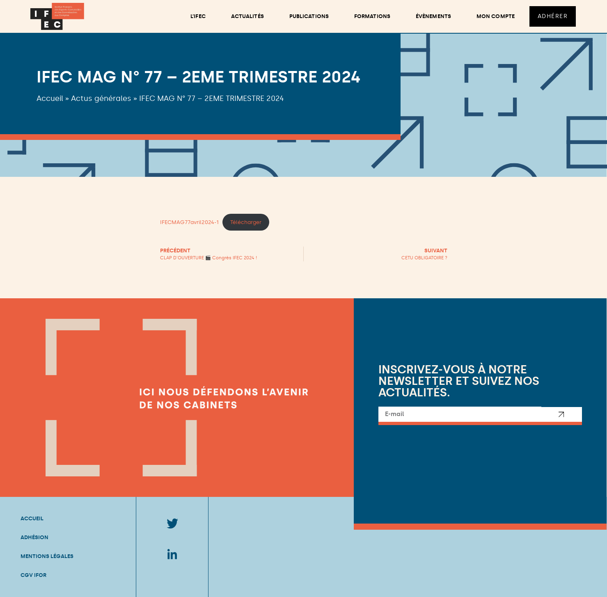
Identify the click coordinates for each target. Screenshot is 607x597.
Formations (371, 16)
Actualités (246, 16)
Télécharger (245, 222)
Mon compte (495, 16)
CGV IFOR (33, 575)
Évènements (432, 16)
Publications (308, 16)
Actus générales (101, 98)
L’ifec (197, 16)
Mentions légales (47, 556)
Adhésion (34, 537)
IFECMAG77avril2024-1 (189, 222)
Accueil (50, 98)
